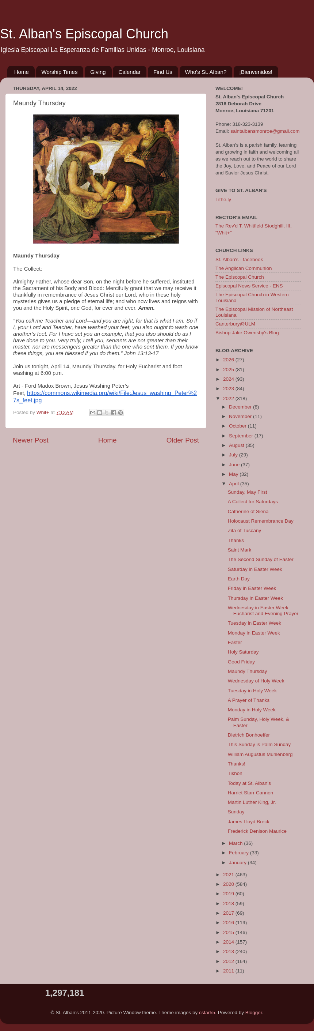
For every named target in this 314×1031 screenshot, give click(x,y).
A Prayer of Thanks (249, 700)
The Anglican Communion (243, 268)
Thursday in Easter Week (255, 598)
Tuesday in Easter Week (254, 623)
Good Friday (241, 662)
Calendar (129, 72)
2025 (229, 369)
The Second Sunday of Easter (261, 559)
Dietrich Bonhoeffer (249, 735)
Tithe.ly (223, 199)
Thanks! (236, 764)
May (234, 474)
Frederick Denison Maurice (257, 831)
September (241, 436)
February (239, 852)
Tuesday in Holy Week (252, 690)
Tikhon (235, 773)
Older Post (182, 440)
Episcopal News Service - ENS (249, 286)
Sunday (236, 811)
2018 (229, 903)
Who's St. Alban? (206, 72)
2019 (229, 893)
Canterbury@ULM (235, 324)
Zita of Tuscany (244, 530)
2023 (229, 388)
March (236, 843)
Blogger (253, 1012)
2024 (229, 379)
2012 (229, 961)
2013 (229, 951)
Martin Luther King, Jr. (252, 802)
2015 (229, 932)
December (241, 407)
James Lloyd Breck (248, 821)
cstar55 (207, 1012)
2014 (229, 942)
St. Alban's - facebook (239, 259)
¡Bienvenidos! (255, 72)
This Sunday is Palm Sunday (259, 744)
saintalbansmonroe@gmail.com (264, 131)
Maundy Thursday (247, 671)
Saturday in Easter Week (255, 569)
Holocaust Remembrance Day (261, 521)
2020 (229, 884)
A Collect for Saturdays (253, 501)
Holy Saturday (243, 652)
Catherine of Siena (248, 511)
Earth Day (239, 579)
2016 (229, 922)
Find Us (162, 72)
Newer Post (31, 440)
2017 (229, 913)
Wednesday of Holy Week (256, 681)
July (234, 455)
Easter (235, 642)
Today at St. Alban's (249, 783)
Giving (98, 72)
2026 (229, 359)
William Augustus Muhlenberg (260, 754)
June (235, 464)
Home (21, 72)
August (237, 445)
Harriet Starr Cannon (250, 792)
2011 (229, 971)
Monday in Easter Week (254, 633)
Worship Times (60, 72)
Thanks (236, 540)
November (241, 416)
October (238, 426)
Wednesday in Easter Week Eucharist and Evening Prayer (263, 610)
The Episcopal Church (239, 277)
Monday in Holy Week (252, 709)
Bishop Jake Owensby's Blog (247, 332)
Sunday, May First (247, 492)
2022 (229, 398)
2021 (229, 874)
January (238, 862)
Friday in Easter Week (252, 588)
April (234, 483)
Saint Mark (240, 550)
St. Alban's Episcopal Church (84, 33)
